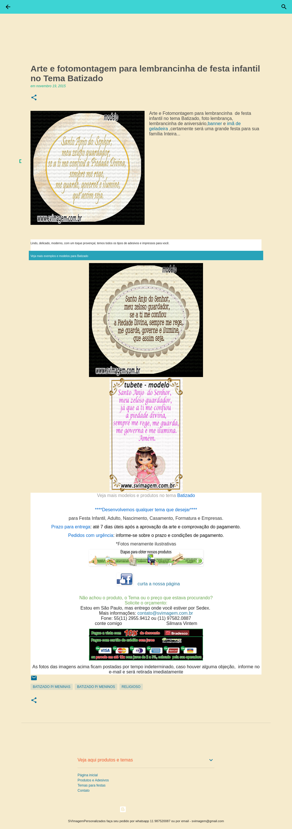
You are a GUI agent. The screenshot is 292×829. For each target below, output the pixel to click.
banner (215, 123)
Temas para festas (92, 785)
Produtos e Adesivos (93, 780)
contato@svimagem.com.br (165, 613)
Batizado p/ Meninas (51, 687)
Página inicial (88, 775)
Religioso (131, 687)
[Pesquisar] (284, 7)
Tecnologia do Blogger (146, 809)
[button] (34, 98)
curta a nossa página (158, 583)
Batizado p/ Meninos (96, 687)
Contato (84, 791)
